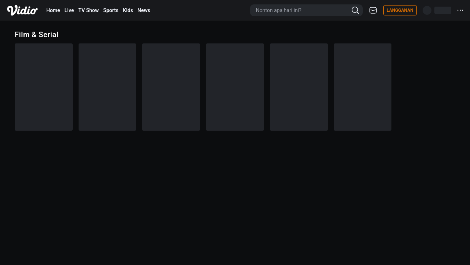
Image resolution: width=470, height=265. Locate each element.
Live (69, 10)
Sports (111, 10)
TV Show (88, 10)
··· (460, 10)
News (143, 10)
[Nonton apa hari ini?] (302, 10)
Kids (128, 10)
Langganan (400, 10)
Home (53, 10)
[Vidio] (22, 10)
